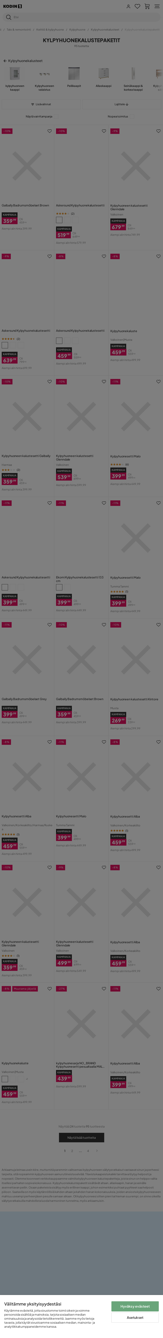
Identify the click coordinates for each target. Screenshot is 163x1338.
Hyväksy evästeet (135, 1306)
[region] (81, 1316)
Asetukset (135, 1317)
